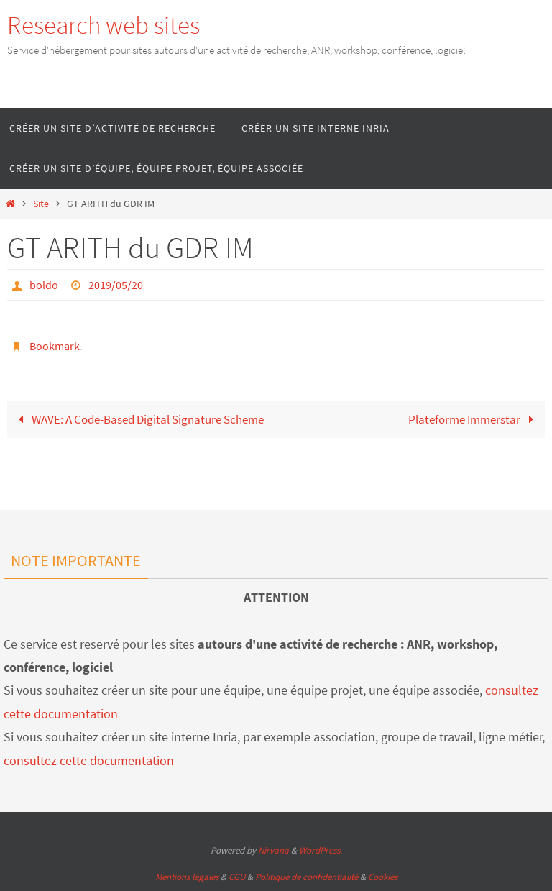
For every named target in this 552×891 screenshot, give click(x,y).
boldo (43, 285)
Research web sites (103, 25)
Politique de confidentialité (306, 877)
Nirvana (273, 850)
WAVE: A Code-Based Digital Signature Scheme (138, 419)
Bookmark (54, 346)
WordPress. (320, 850)
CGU (237, 877)
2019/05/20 (115, 285)
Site (41, 204)
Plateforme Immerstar (474, 419)
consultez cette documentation (89, 760)
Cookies (382, 877)
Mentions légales (186, 877)
